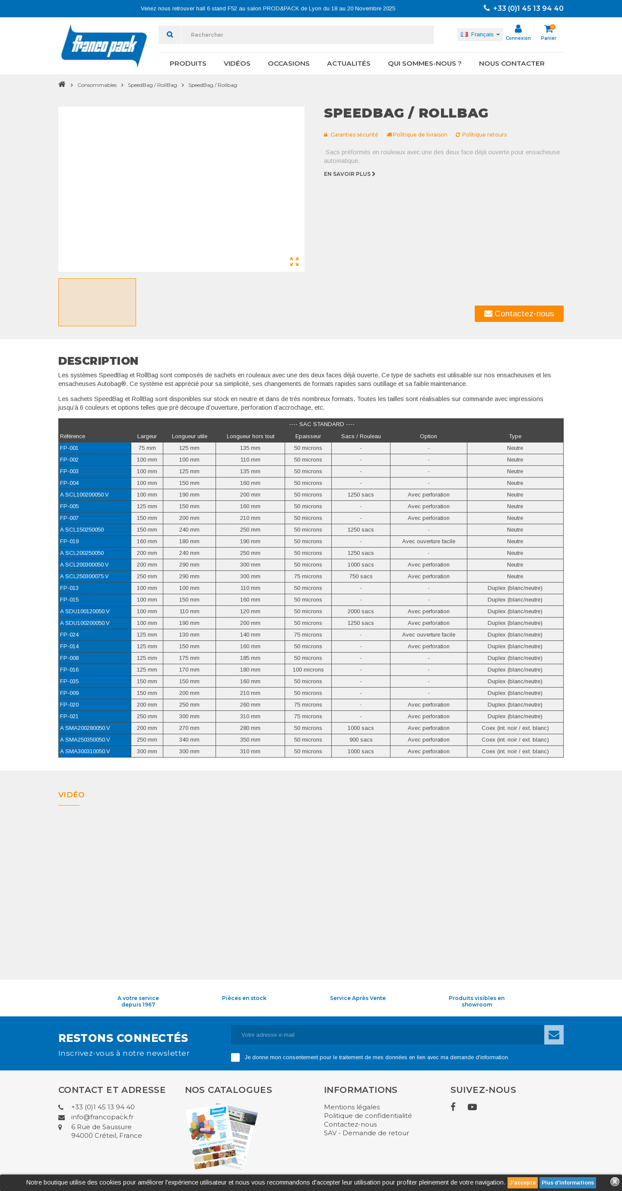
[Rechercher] (307, 34)
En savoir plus (350, 174)
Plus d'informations (568, 1183)
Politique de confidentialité (368, 1115)
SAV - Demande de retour (366, 1133)
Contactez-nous (519, 313)
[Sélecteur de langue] (480, 34)
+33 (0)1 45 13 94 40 (524, 8)
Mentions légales (352, 1107)
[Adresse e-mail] (388, 1035)
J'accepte (523, 1183)
